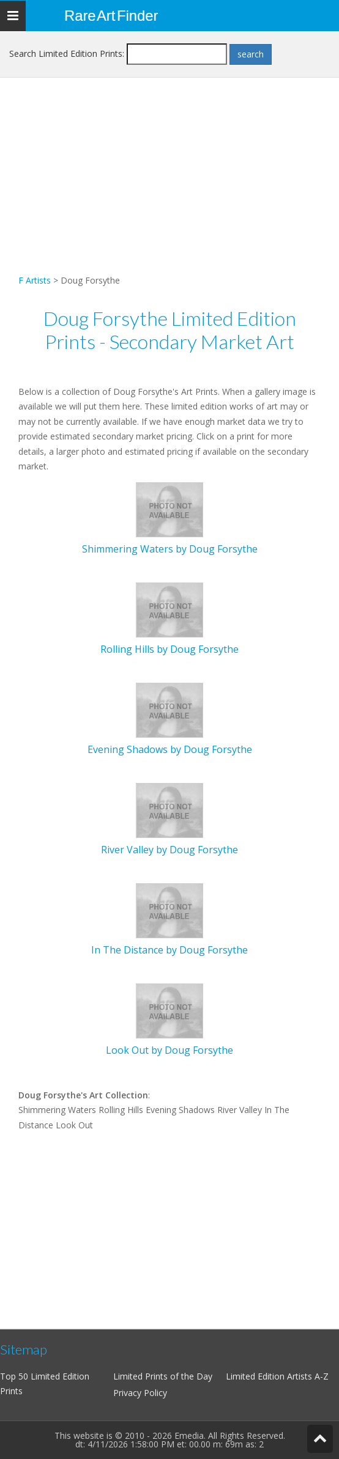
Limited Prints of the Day (162, 1376)
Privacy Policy (140, 1392)
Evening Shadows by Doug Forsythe (170, 749)
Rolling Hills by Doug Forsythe (169, 649)
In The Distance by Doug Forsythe (169, 950)
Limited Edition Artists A (273, 1376)
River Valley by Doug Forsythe (169, 849)
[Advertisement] (169, 187)
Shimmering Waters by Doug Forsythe (170, 549)
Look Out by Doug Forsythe (169, 1050)
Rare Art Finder (111, 15)
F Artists (34, 280)
